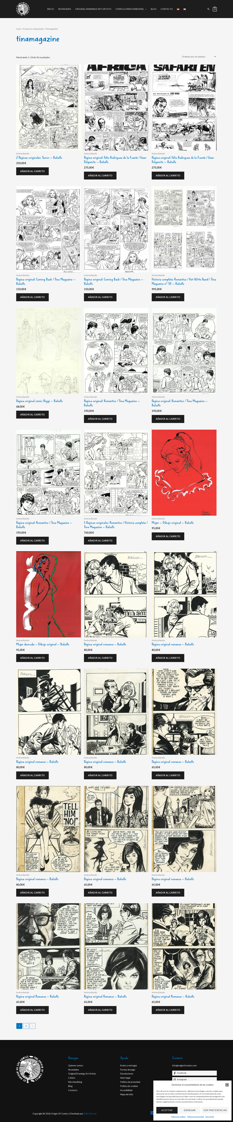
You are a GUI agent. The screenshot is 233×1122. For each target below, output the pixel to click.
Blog (153, 9)
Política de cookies (178, 1116)
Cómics (71, 1077)
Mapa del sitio (127, 1094)
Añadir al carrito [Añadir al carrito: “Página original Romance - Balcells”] (32, 1010)
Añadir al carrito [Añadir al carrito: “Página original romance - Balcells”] (100, 658)
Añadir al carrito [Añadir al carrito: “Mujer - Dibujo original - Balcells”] (168, 536)
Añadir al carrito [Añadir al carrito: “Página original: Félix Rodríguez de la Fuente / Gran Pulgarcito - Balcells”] (100, 175)
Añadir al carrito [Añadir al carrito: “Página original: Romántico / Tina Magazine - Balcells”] (100, 418)
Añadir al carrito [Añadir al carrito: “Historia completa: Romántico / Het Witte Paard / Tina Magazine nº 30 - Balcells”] (168, 297)
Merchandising (75, 1082)
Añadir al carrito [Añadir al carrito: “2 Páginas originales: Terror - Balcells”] (32, 171)
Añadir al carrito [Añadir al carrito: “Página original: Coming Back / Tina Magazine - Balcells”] (32, 297)
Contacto (167, 9)
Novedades (64, 9)
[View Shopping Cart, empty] (215, 9)
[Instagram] (194, 1079)
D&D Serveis (90, 1113)
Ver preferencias (215, 1110)
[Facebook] (194, 1073)
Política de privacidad (195, 1116)
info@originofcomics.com (184, 1065)
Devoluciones (127, 1073)
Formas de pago (128, 1069)
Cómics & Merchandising (129, 9)
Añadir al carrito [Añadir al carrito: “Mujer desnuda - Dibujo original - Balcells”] (32, 658)
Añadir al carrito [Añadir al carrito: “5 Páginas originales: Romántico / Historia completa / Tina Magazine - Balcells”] (100, 540)
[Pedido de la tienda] (198, 56)
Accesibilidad (126, 1090)
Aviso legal (209, 1116)
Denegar (190, 1110)
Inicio (50, 9)
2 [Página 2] (26, 1026)
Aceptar (167, 1110)
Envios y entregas (129, 1065)
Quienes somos (75, 1065)
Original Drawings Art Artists (93, 9)
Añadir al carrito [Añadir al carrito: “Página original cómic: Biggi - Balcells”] (32, 414)
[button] (227, 1084)
